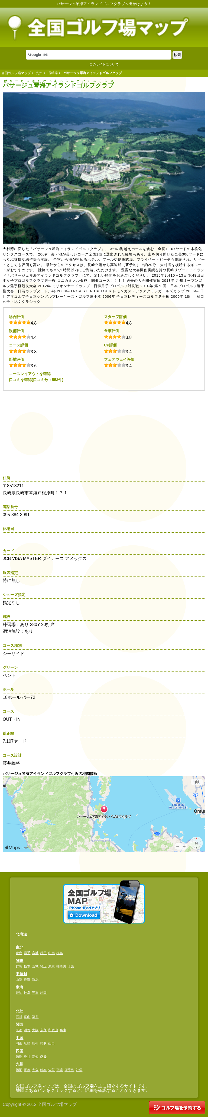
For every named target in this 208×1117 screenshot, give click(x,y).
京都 (19, 1030)
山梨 (19, 979)
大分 (35, 1070)
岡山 (19, 1043)
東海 (19, 987)
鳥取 (43, 1043)
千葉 (71, 966)
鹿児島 (69, 1070)
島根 (35, 1043)
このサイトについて (104, 64)
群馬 (19, 966)
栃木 (27, 966)
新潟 (35, 979)
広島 (27, 1043)
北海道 (21, 934)
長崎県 (53, 73)
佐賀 (51, 1070)
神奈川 (61, 966)
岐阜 (27, 993)
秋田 (43, 953)
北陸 (19, 1011)
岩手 (27, 953)
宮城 (35, 953)
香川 (27, 1057)
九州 (39, 73)
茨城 (35, 966)
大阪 (35, 1030)
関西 (19, 1024)
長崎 (27, 1070)
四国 (19, 1051)
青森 (19, 953)
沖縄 (79, 1070)
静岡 (43, 993)
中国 (19, 1038)
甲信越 (21, 974)
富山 (27, 1017)
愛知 (19, 993)
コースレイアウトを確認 (30, 374)
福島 (59, 953)
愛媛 (43, 1057)
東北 (19, 947)
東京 (51, 966)
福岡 (19, 1070)
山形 (51, 953)
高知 (35, 1057)
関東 (19, 960)
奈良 (43, 1030)
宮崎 (59, 1070)
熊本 (43, 1070)
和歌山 (53, 1030)
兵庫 (63, 1030)
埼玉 (43, 966)
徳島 (19, 1057)
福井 (35, 1017)
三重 (35, 993)
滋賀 (27, 1030)
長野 (27, 979)
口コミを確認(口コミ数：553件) (36, 380)
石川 (19, 1017)
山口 (51, 1043)
